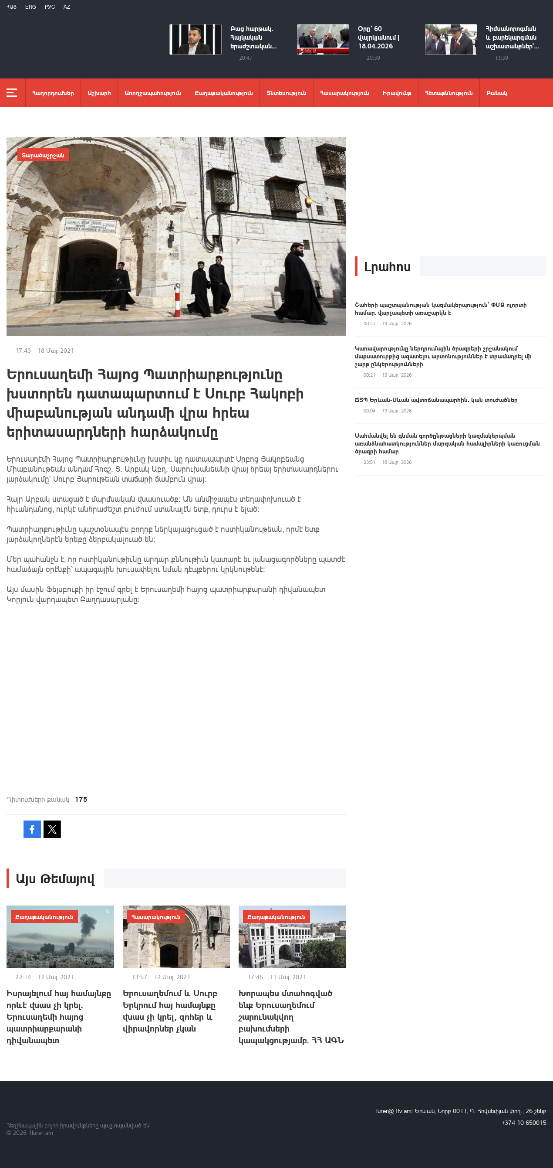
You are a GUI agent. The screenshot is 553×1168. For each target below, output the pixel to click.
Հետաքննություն (449, 92)
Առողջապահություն (153, 92)
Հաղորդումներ (53, 92)
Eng (30, 6)
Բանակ (496, 92)
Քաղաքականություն (224, 92)
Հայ (12, 6)
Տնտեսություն (286, 92)
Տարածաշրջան (43, 155)
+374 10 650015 (524, 1122)
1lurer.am (40, 1132)
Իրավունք (397, 92)
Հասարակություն (344, 92)
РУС (50, 6)
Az (67, 6)
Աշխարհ (99, 92)
